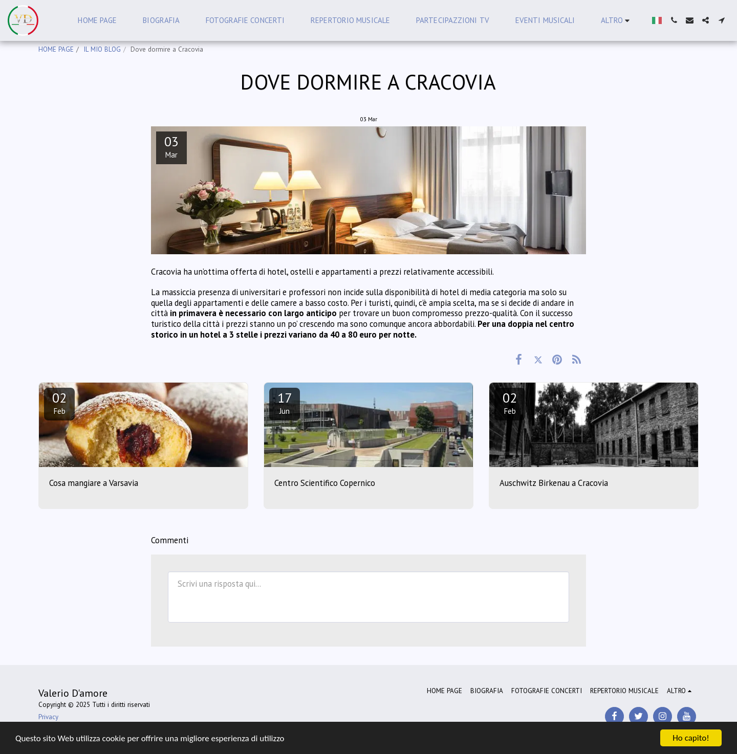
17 (284, 402)
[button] (673, 20)
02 (59, 402)
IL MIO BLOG (102, 49)
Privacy (48, 717)
